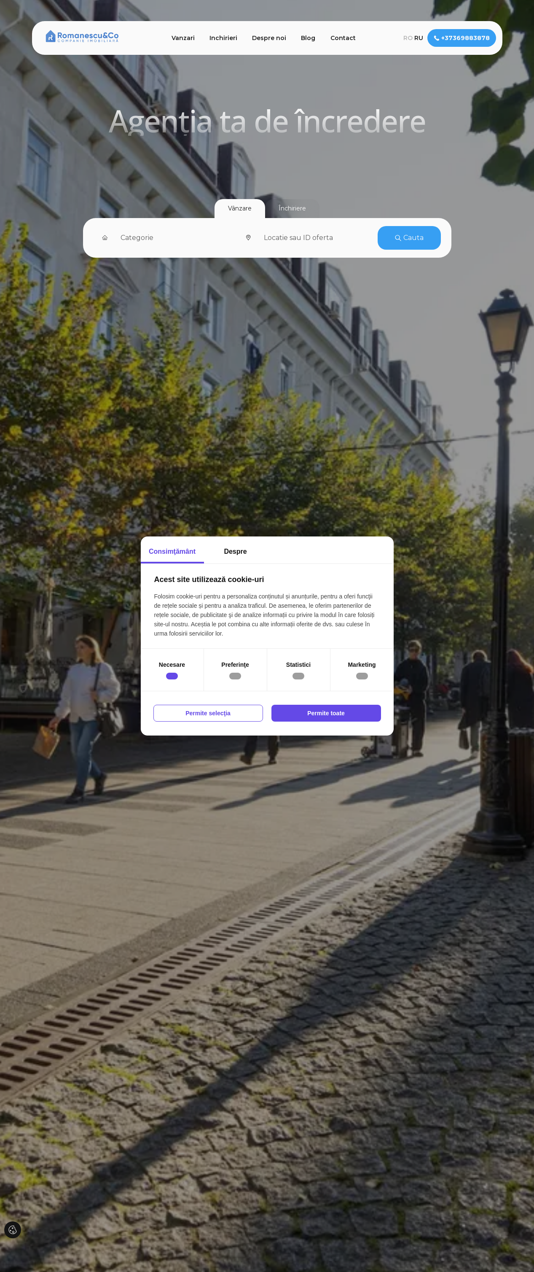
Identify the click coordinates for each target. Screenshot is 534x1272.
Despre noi (269, 38)
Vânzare (240, 208)
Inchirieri (223, 38)
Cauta (409, 238)
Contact (343, 38)
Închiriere (292, 208)
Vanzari (183, 38)
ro (408, 38)
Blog (308, 38)
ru (418, 38)
